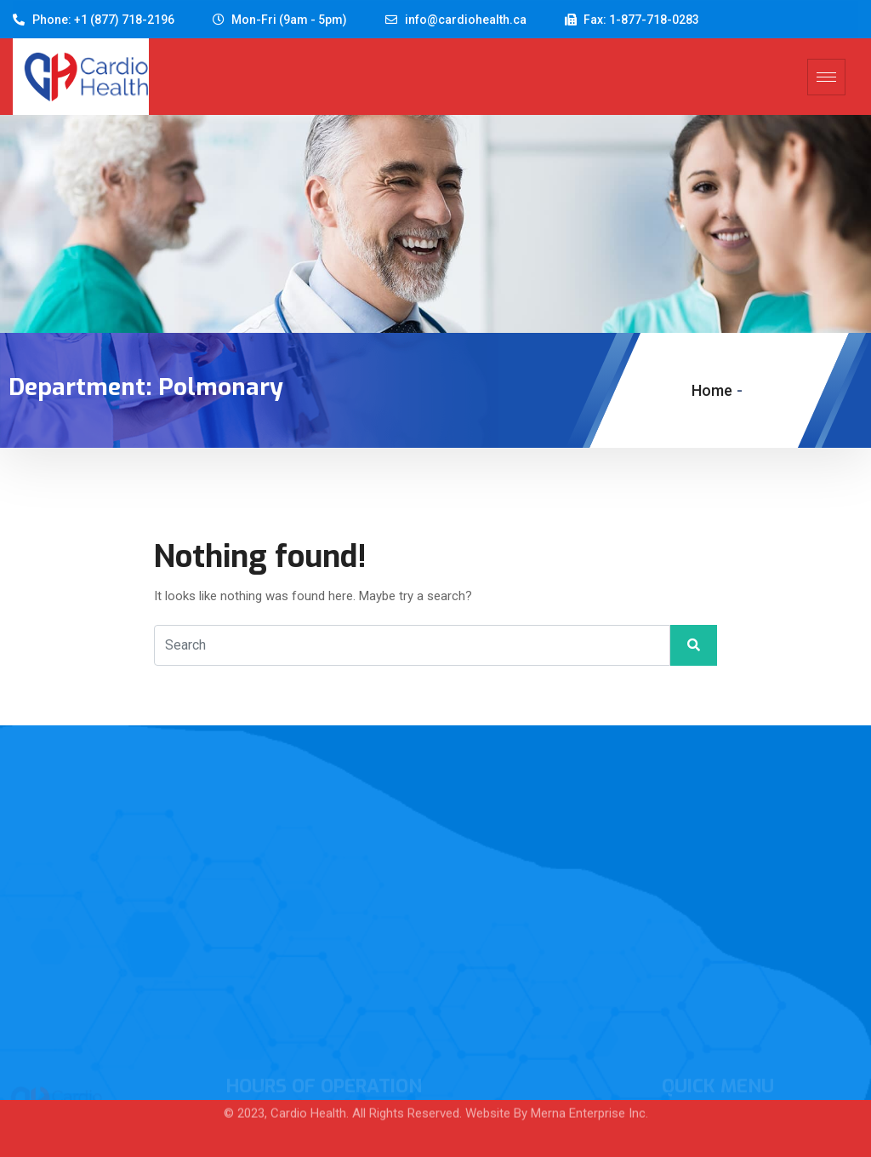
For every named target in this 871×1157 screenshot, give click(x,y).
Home (712, 390)
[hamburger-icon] (826, 77)
